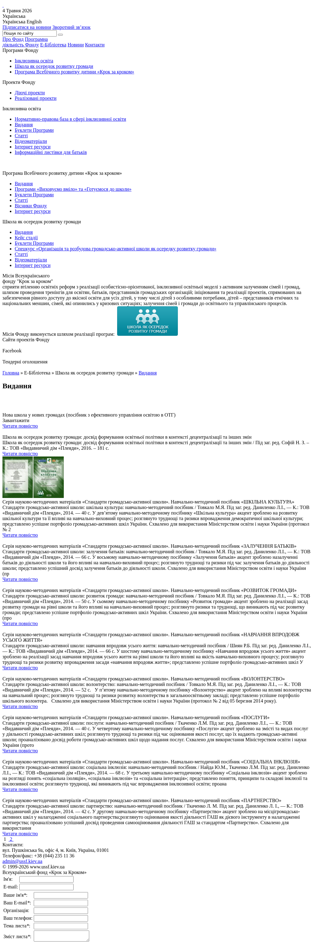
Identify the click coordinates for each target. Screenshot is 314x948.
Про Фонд (13, 39)
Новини (75, 44)
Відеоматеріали (31, 141)
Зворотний (71, 27)
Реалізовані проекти (35, 98)
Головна (10, 372)
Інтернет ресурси (33, 146)
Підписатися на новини (26, 27)
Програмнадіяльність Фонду (25, 42)
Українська (13, 21)
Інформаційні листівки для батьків (51, 152)
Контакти (95, 44)
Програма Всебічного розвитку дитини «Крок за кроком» (74, 71)
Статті (21, 135)
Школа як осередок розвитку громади (54, 66)
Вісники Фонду (31, 205)
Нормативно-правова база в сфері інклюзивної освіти (70, 119)
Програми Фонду (20, 50)
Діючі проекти (30, 92)
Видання (24, 124)
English (34, 21)
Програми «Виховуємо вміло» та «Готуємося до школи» (73, 189)
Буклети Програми (34, 130)
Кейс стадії (26, 237)
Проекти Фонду (18, 82)
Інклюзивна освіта (34, 60)
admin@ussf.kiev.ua (22, 861)
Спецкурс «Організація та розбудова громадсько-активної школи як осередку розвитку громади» (115, 248)
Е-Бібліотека (53, 44)
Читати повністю (20, 426)
